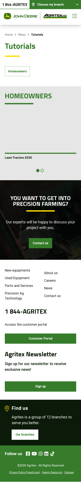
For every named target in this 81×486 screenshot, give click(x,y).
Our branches (26, 438)
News (22, 34)
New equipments (17, 272)
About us (51, 275)
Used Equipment (17, 280)
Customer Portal (40, 341)
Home (9, 34)
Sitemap (69, 476)
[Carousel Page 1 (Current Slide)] (37, 171)
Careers (50, 282)
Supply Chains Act (52, 476)
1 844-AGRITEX (14, 5)
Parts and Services (19, 287)
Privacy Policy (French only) (24, 476)
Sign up (40, 389)
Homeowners (18, 72)
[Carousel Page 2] (42, 171)
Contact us (40, 244)
